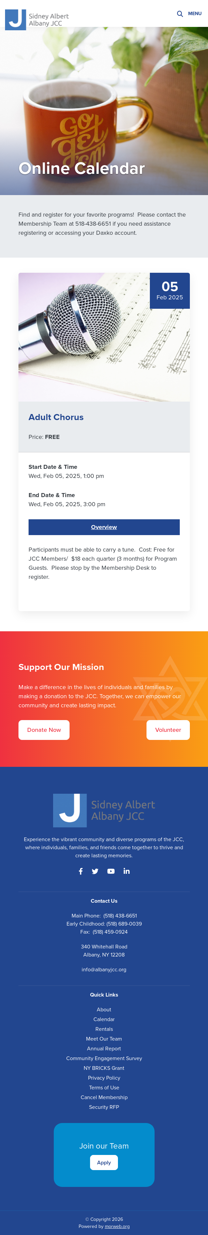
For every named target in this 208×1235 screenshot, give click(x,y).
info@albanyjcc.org (104, 969)
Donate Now (44, 729)
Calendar (104, 1019)
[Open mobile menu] (195, 13)
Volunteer (168, 729)
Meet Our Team (104, 1039)
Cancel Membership (104, 1097)
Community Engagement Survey (104, 1058)
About (104, 1009)
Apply (104, 1162)
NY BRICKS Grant (104, 1068)
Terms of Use (104, 1087)
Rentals (104, 1029)
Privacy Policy (104, 1078)
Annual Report (104, 1048)
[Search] (180, 13)
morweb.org (117, 1226)
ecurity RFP (105, 1107)
